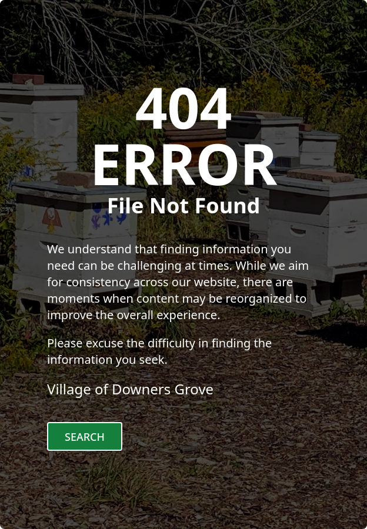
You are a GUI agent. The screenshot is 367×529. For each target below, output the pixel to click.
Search (85, 437)
